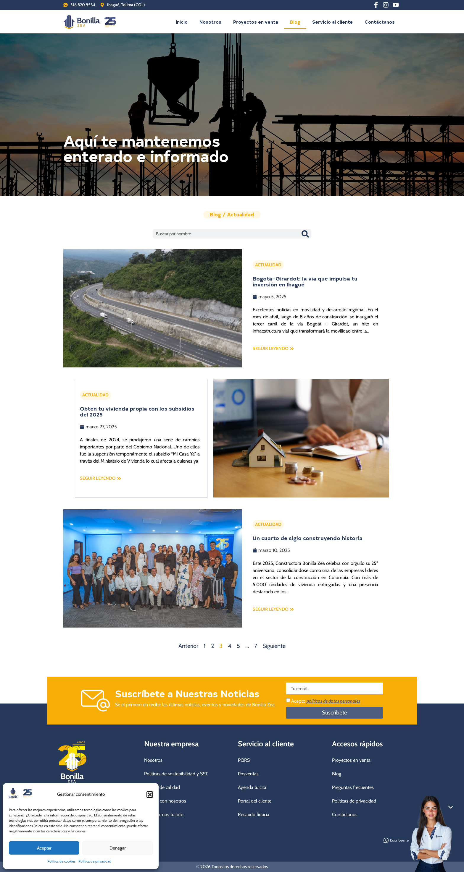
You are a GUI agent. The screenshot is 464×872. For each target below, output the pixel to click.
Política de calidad (162, 787)
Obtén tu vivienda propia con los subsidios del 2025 (137, 411)
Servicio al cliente (332, 22)
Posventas (248, 774)
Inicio (182, 22)
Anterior (188, 645)
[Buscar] (305, 234)
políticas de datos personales (333, 701)
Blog (295, 22)
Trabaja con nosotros (165, 801)
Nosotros (210, 22)
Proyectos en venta (255, 22)
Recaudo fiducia (253, 814)
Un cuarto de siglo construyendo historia (307, 538)
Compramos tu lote (163, 814)
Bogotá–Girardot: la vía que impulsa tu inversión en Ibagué (305, 281)
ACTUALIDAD (268, 265)
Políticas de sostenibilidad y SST (176, 774)
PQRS (244, 760)
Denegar (117, 848)
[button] (150, 795)
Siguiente (274, 645)
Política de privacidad (94, 861)
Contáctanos (380, 22)
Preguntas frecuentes (353, 787)
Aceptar (44, 848)
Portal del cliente (254, 801)
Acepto (325, 701)
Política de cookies (61, 861)
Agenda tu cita (252, 787)
